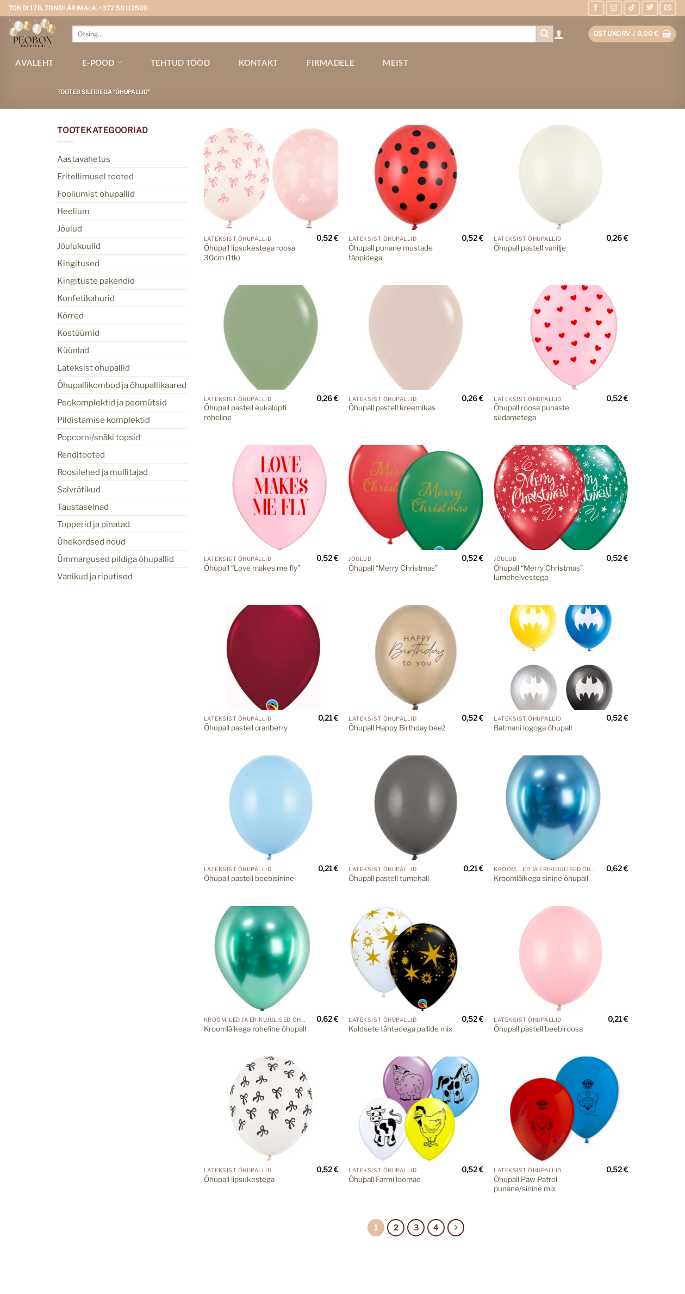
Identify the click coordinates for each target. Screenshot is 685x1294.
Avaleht (34, 62)
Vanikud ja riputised (95, 576)
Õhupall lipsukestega (239, 1179)
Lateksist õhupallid (93, 367)
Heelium (73, 211)
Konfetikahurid (86, 298)
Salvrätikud (79, 489)
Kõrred (70, 315)
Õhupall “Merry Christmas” (393, 568)
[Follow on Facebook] (596, 8)
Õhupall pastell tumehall (388, 878)
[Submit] (544, 34)
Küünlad (73, 350)
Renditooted (81, 454)
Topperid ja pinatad (93, 524)
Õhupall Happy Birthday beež (397, 727)
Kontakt (258, 62)
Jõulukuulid (79, 246)
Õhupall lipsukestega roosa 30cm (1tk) (249, 252)
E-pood (102, 62)
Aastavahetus (83, 159)
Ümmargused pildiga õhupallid (115, 559)
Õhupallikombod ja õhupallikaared (121, 385)
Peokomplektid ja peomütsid (112, 402)
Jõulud (69, 228)
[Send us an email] (667, 8)
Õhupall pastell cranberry (246, 727)
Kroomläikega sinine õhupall (541, 878)
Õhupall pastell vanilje (530, 247)
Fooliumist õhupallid (96, 194)
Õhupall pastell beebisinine (249, 878)
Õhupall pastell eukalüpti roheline (245, 412)
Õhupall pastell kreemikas (391, 407)
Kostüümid (78, 333)
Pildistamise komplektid (103, 420)
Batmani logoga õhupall (533, 727)
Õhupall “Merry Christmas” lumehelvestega (538, 573)
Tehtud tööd (180, 62)
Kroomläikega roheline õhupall (255, 1028)
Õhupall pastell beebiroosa (538, 1028)
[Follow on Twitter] (650, 8)
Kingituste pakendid (96, 281)
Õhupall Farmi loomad (384, 1179)
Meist (395, 62)
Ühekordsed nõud (91, 541)
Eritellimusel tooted (95, 176)
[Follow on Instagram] (614, 8)
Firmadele (330, 62)
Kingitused (78, 263)
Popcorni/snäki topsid (98, 437)
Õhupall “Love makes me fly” (252, 568)
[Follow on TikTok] (632, 8)
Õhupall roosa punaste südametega (531, 412)
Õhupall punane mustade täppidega (390, 252)
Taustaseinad (83, 507)
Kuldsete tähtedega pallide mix (400, 1028)
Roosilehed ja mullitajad (102, 472)
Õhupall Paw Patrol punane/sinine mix (525, 1184)
